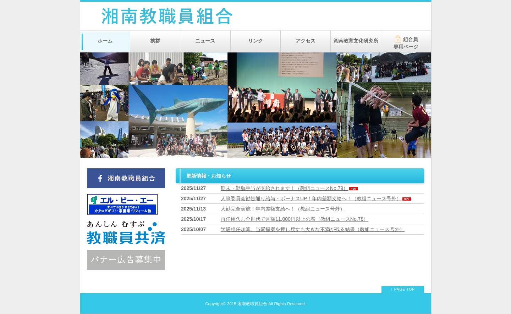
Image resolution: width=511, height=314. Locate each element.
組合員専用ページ (406, 42)
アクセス (305, 41)
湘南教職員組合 (252, 303)
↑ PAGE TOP (403, 289)
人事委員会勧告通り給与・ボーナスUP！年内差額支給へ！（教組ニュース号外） (316, 198)
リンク (255, 41)
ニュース (205, 41)
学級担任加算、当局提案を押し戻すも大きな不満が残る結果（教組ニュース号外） (313, 229)
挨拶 (155, 41)
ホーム (105, 41)
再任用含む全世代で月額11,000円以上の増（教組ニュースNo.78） (294, 219)
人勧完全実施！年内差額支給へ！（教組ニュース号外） (283, 209)
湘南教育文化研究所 (356, 41)
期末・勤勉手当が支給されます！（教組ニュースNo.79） (290, 188)
